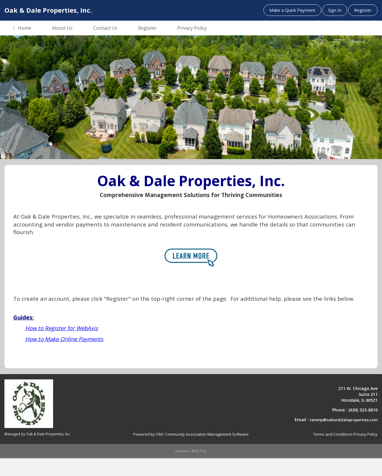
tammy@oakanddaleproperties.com (344, 419)
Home (22, 28)
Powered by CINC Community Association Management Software (191, 434)
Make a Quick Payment (292, 10)
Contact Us (105, 28)
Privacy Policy (192, 28)
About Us (62, 28)
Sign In (334, 10)
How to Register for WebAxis (61, 328)
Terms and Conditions (333, 434)
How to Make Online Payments (64, 339)
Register (363, 10)
